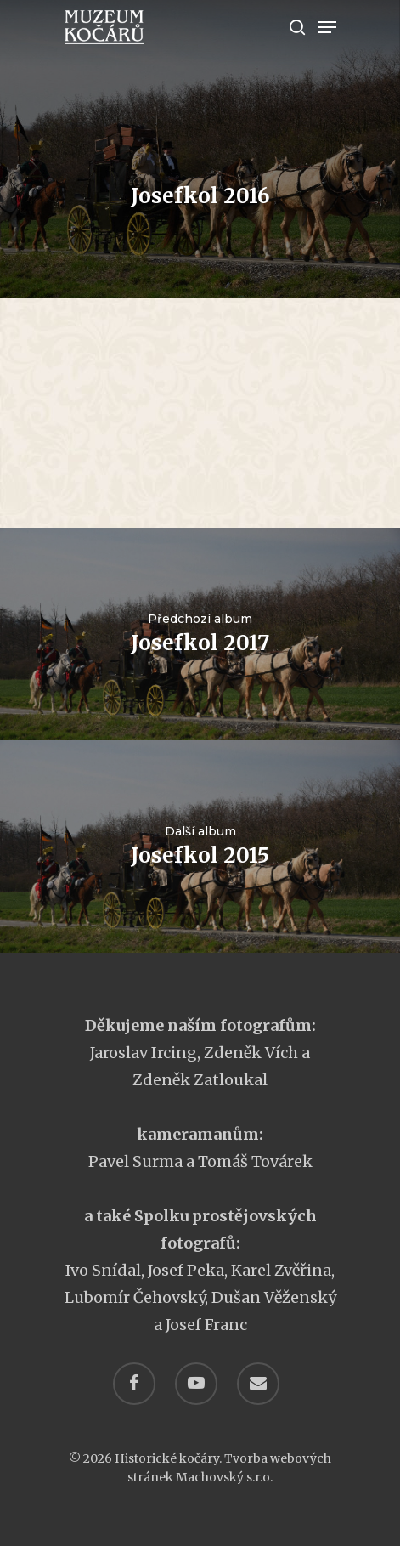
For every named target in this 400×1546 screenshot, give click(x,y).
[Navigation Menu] (327, 27)
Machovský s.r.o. (224, 1477)
